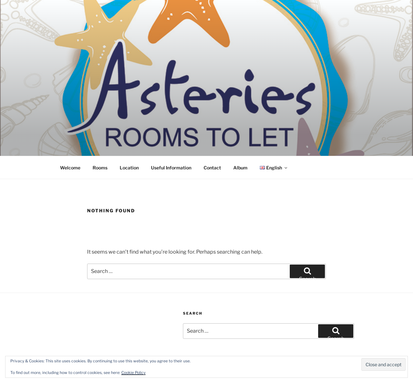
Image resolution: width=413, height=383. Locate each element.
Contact (212, 167)
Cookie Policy (133, 372)
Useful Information (171, 167)
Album (240, 167)
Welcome (70, 167)
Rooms (100, 167)
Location (129, 167)
